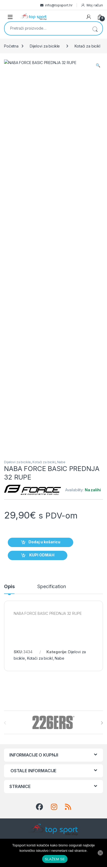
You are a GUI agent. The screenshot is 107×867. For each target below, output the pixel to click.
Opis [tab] (9, 284)
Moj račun (92, 5)
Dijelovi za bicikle (45, 46)
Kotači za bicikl (87, 46)
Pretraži (94, 28)
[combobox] (46, 28)
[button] (98, 65)
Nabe (61, 160)
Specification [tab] (51, 284)
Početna (11, 46)
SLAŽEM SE (55, 859)
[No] (100, 853)
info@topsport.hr (59, 5)
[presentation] (102, 421)
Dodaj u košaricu (44, 240)
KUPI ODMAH (41, 253)
